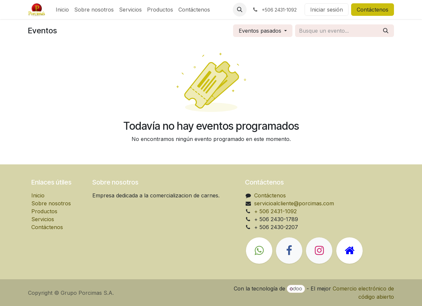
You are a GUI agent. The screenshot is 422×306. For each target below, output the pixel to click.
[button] (240, 10)
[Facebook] (289, 250)
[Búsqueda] (385, 30)
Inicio (38, 195)
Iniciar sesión (326, 9)
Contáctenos (372, 9)
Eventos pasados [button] (261, 30)
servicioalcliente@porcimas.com (294, 203)
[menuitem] (62, 9)
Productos (44, 211)
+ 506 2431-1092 (275, 211)
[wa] (259, 250)
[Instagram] (319, 250)
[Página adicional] (349, 250)
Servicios (42, 219)
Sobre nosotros (51, 203)
